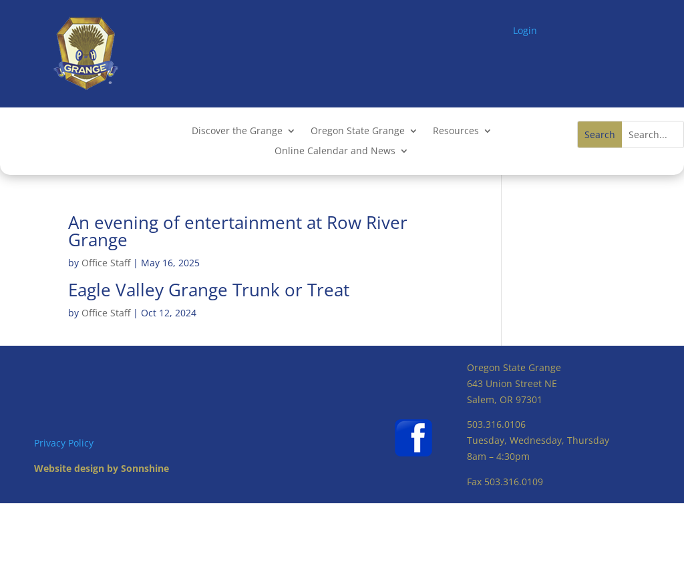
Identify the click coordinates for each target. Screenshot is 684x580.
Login (525, 30)
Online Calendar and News (335, 151)
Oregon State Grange (358, 131)
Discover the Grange (237, 131)
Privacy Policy (64, 443)
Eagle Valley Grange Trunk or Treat (208, 290)
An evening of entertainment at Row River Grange (237, 231)
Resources (456, 131)
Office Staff (105, 262)
